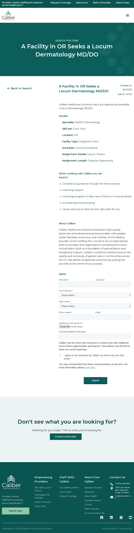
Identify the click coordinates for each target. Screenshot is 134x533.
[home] (8, 15)
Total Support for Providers (42, 496)
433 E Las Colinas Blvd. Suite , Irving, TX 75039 (122, 489)
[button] (127, 15)
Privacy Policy (109, 528)
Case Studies (65, 492)
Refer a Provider (102, 2)
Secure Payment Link (94, 513)
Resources (82, 2)
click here (90, 367)
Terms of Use (125, 528)
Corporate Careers (93, 500)
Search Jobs (122, 2)
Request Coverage (61, 2)
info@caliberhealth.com (123, 497)
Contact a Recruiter (65, 436)
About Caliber (91, 496)
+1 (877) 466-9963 (122, 484)
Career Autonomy (43, 502)
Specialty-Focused (93, 487)
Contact (88, 504)
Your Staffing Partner (69, 487)
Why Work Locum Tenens (43, 489)
